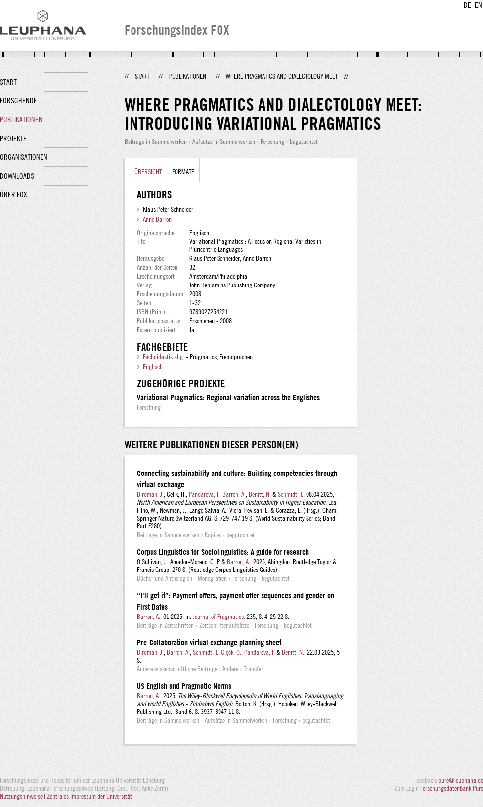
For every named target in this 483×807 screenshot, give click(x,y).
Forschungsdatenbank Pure (451, 788)
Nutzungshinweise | (23, 796)
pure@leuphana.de (461, 780)
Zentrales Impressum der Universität (89, 796)
